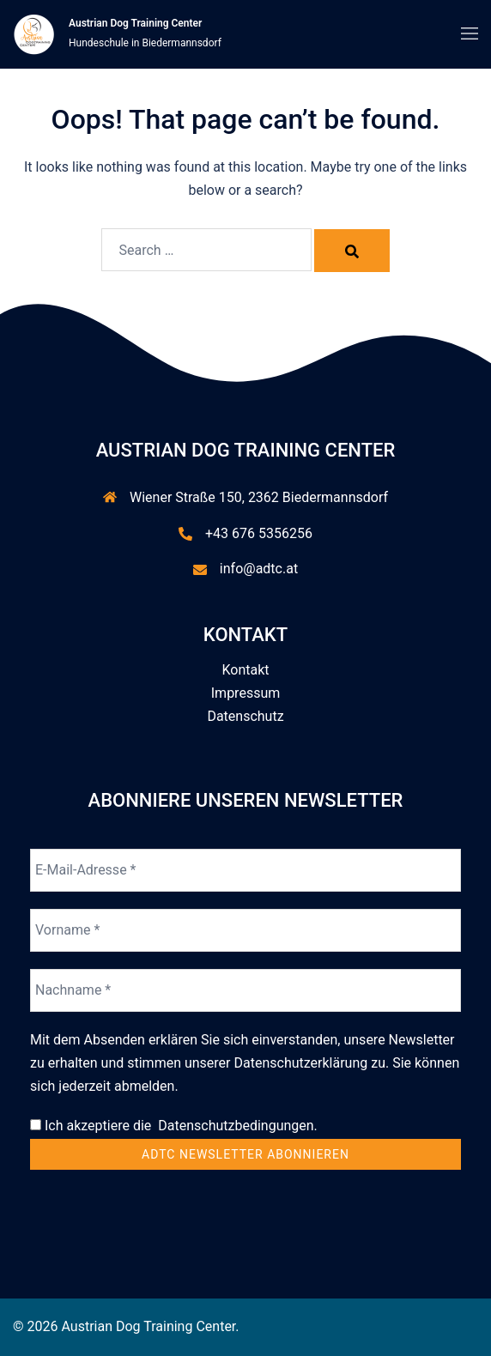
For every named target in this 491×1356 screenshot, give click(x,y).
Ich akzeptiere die (174, 1125)
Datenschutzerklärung (301, 1063)
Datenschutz (245, 716)
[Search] (352, 250)
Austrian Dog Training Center (135, 23)
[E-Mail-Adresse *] (245, 870)
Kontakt (245, 670)
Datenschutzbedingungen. (234, 1125)
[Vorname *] (245, 930)
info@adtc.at (259, 568)
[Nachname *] (245, 990)
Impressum (246, 693)
